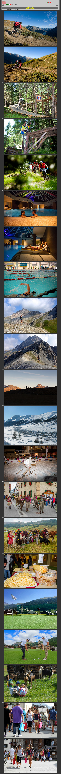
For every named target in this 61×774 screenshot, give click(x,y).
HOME (57, 5)
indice (3, 5)
